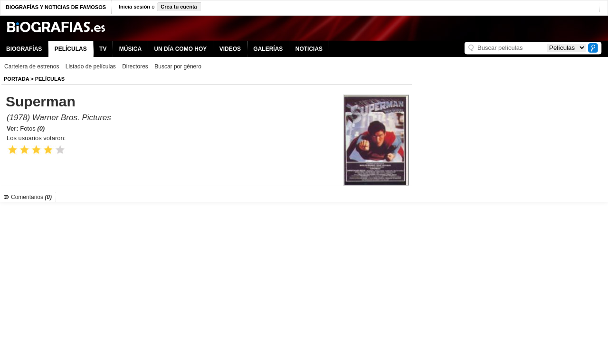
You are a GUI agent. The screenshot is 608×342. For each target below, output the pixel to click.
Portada (16, 79)
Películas (50, 79)
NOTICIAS (309, 49)
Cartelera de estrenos (31, 66)
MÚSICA (130, 49)
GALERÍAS (268, 49)
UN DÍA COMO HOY (180, 49)
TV (102, 49)
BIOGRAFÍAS (24, 49)
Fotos (32, 128)
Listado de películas (91, 66)
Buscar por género (177, 66)
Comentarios (31, 197)
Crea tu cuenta (179, 7)
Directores (135, 66)
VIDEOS (230, 49)
